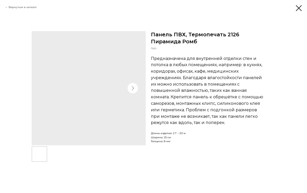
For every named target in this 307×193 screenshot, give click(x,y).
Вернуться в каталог (23, 7)
